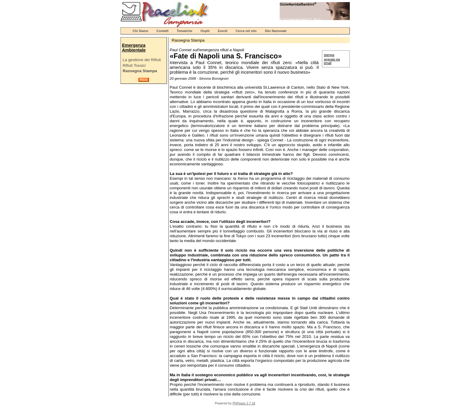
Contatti (162, 31)
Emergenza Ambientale (134, 47)
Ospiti (205, 31)
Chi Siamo (140, 31)
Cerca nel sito (246, 31)
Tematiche (184, 31)
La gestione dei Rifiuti (142, 60)
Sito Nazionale (276, 31)
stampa (329, 55)
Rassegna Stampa (140, 71)
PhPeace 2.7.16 (244, 403)
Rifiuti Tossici (134, 65)
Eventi (223, 31)
